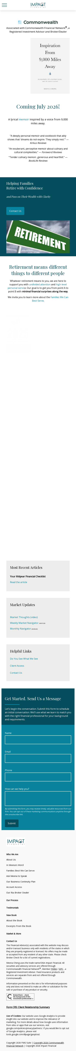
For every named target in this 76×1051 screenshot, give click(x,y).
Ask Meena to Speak (16, 875)
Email (8, 751)
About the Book (14, 920)
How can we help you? (17, 788)
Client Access (17, 665)
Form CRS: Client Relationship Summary (28, 1007)
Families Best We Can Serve (20, 870)
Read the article (18, 582)
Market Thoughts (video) (24, 617)
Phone (8, 770)
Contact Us (15, 211)
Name (8, 733)
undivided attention (40, 284)
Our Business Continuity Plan (20, 881)
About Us (11, 859)
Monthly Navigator (20, 628)
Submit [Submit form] (12, 823)
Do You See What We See (24, 658)
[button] (12, 854)
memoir (24, 119)
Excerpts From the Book (18, 925)
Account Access (14, 886)
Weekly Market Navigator (24, 623)
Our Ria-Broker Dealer (17, 892)
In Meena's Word (15, 864)
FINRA (54, 969)
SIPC (61, 969)
